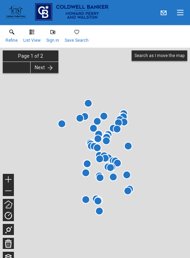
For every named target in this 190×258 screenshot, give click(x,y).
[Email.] (163, 12)
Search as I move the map (159, 55)
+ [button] (8, 180)
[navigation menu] (180, 12)
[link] (11, 37)
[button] (32, 37)
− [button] (8, 191)
